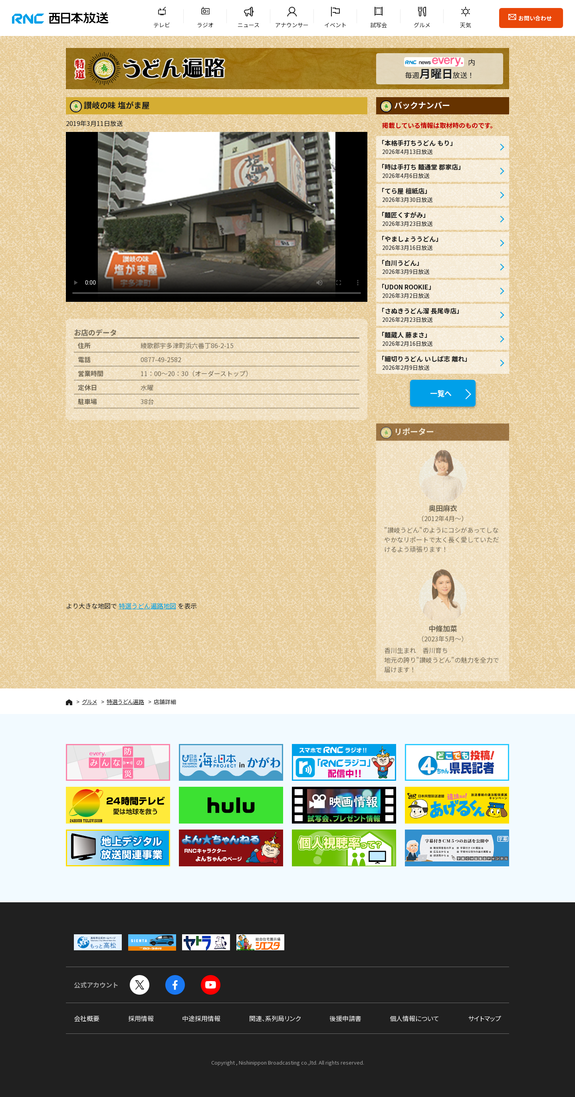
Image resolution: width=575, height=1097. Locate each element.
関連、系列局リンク (275, 1018)
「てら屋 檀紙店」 (438, 195)
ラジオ (205, 25)
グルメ (422, 25)
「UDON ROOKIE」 (438, 291)
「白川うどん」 (438, 267)
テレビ (161, 25)
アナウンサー (292, 25)
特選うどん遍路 (125, 702)
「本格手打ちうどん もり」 (438, 147)
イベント (335, 25)
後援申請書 (345, 1018)
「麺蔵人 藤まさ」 (438, 339)
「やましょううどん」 (438, 243)
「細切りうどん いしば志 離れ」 (438, 363)
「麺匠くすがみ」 (438, 219)
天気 (465, 25)
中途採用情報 (201, 1018)
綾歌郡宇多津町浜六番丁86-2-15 (187, 350)
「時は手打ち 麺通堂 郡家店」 (438, 171)
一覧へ (441, 393)
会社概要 (86, 1018)
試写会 (378, 25)
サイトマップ (484, 1018)
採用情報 (141, 1018)
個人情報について (414, 1018)
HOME (69, 702)
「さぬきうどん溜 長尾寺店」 (438, 315)
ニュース (249, 25)
